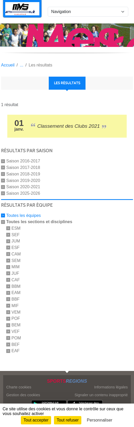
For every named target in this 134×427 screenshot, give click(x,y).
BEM (16, 325)
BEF (15, 344)
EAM (16, 292)
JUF (15, 273)
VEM (16, 312)
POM (16, 338)
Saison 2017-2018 (23, 167)
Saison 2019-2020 (23, 180)
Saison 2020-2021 (23, 187)
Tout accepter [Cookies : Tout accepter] (35, 420)
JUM (15, 241)
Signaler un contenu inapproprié (101, 395)
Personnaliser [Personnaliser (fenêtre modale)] (99, 420)
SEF (15, 234)
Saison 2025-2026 (23, 193)
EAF (15, 351)
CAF (15, 280)
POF (15, 318)
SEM (16, 260)
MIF (15, 305)
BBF (15, 299)
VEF (15, 331)
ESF (15, 247)
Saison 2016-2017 (23, 161)
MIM (15, 267)
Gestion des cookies (23, 395)
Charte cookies (18, 387)
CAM (16, 254)
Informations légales (111, 387)
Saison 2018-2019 (23, 174)
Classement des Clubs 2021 (68, 126)
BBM (16, 286)
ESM (16, 228)
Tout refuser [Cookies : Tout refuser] (67, 420)
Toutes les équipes (23, 215)
